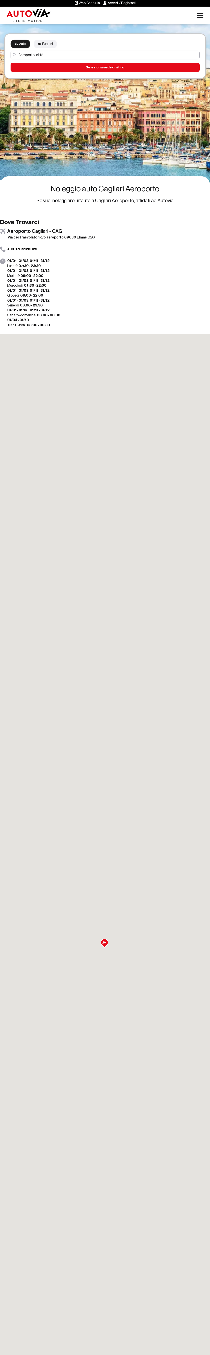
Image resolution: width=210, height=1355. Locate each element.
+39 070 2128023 (22, 249)
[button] (105, 944)
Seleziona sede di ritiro (105, 67)
